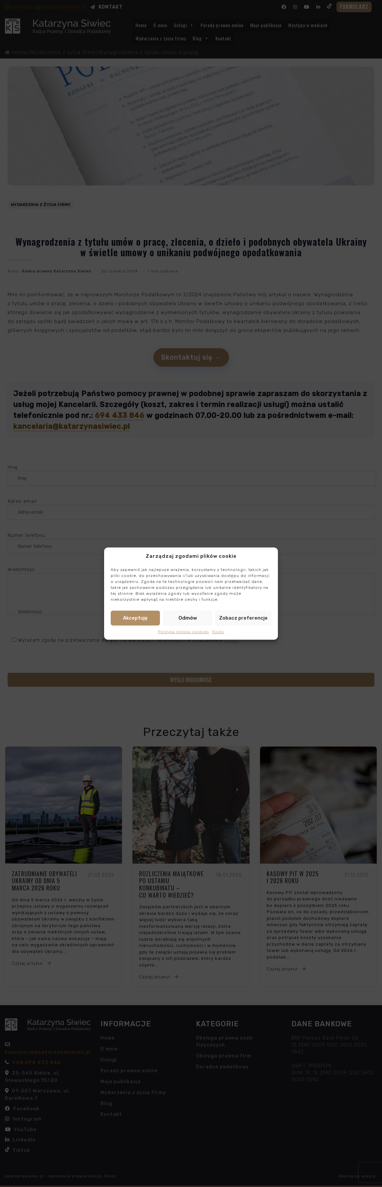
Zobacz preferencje (243, 618)
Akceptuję (135, 618)
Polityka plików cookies (183, 631)
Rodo (218, 631)
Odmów (187, 618)
